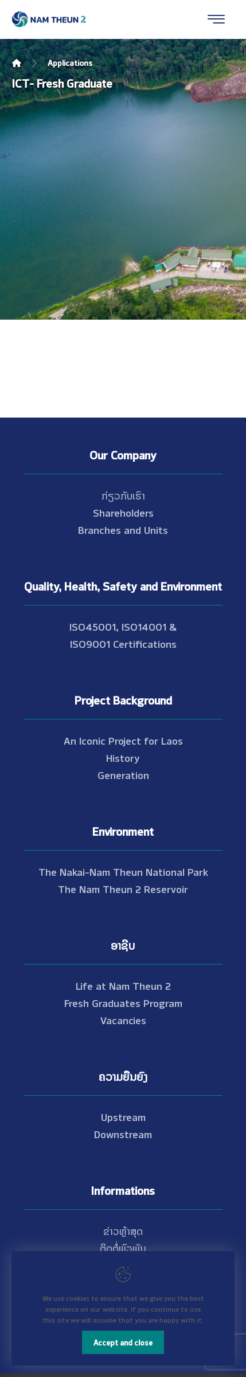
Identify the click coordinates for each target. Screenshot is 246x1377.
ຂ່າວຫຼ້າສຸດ (123, 1230)
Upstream (123, 1116)
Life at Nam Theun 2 (123, 985)
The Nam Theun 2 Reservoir (123, 888)
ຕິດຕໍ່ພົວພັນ (123, 1247)
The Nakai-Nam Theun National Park (123, 871)
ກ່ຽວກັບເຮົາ (123, 495)
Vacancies (123, 1019)
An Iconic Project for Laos (123, 740)
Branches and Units (123, 529)
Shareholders (123, 512)
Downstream (123, 1133)
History (123, 757)
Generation (123, 774)
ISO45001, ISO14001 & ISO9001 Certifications (123, 634)
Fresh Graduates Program (123, 1002)
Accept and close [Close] (123, 1342)
